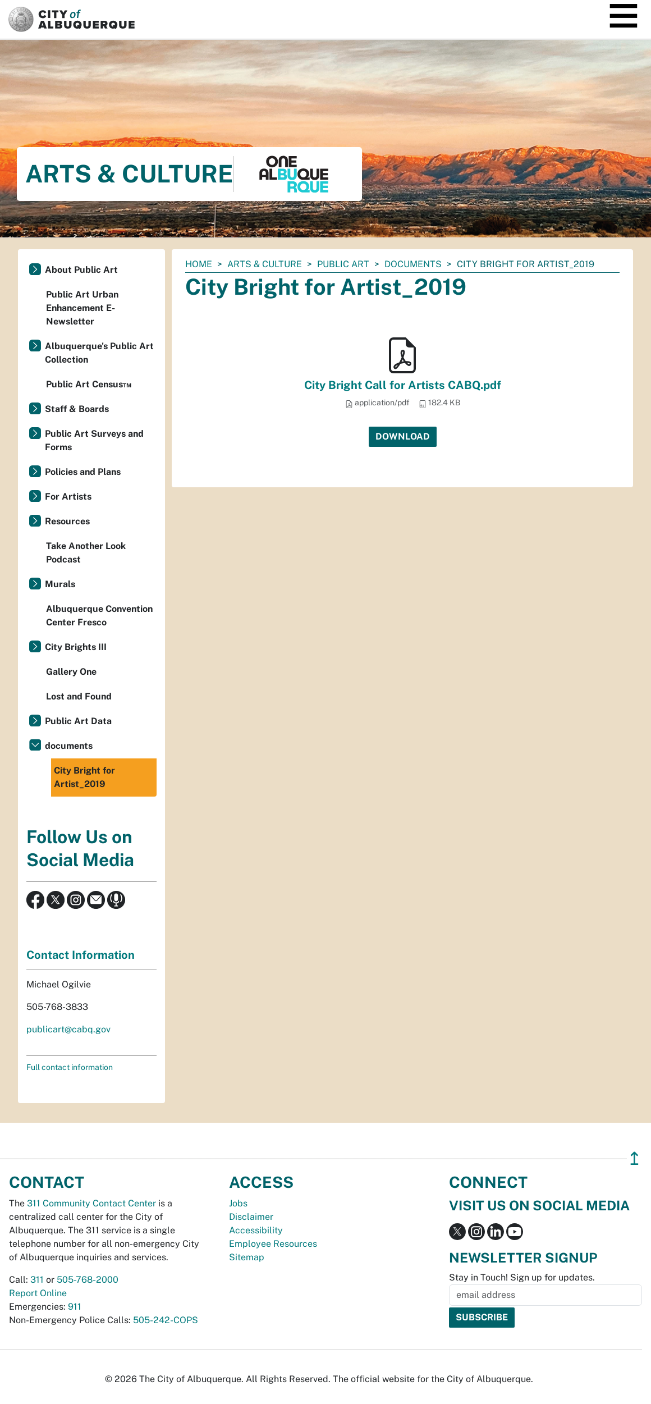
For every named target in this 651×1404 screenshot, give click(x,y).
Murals (60, 584)
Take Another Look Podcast (86, 553)
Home (198, 264)
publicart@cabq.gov (68, 1029)
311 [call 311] (37, 1279)
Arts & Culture (264, 264)
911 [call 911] (74, 1306)
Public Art (343, 264)
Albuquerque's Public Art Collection (99, 353)
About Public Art (81, 269)
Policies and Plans (83, 472)
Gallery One (71, 671)
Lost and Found (79, 696)
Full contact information (69, 1067)
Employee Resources (273, 1243)
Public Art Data (78, 721)
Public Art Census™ (88, 384)
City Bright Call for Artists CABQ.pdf (402, 385)
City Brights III (76, 647)
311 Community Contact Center (91, 1203)
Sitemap (246, 1257)
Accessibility (256, 1230)
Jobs (238, 1203)
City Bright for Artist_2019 (84, 777)
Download (402, 436)
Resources (67, 521)
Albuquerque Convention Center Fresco (99, 615)
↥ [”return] (634, 1158)
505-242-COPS (165, 1320)
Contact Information (80, 955)
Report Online (38, 1293)
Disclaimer (251, 1216)
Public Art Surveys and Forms (94, 440)
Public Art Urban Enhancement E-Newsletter (82, 308)
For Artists (68, 496)
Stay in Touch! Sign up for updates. (522, 1277)
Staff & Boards (77, 409)
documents (413, 264)
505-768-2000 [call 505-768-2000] (87, 1279)
